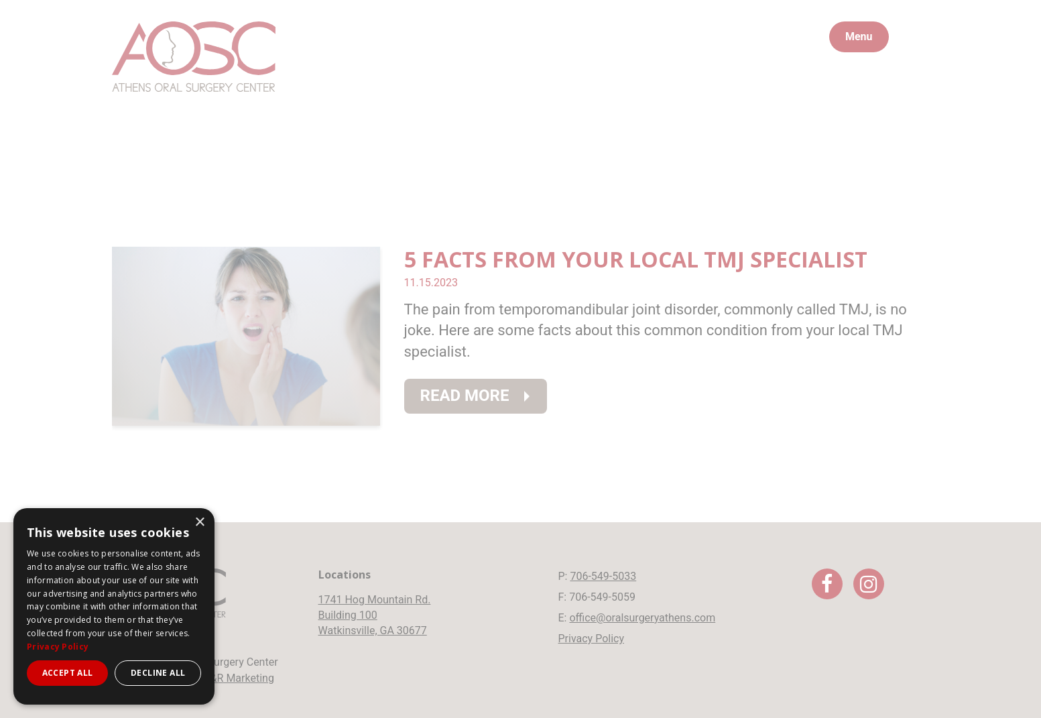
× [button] (199, 523)
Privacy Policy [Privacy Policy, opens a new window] (57, 646)
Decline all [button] (158, 672)
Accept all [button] (67, 672)
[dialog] (114, 606)
